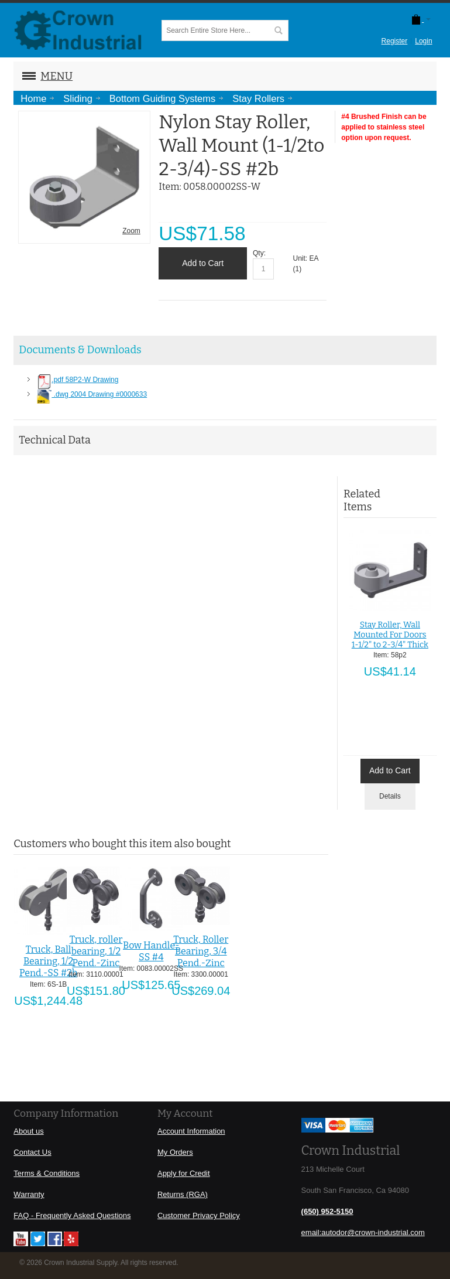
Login (423, 41)
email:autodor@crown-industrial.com (363, 1232)
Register (395, 41)
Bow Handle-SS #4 (151, 951)
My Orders (175, 1152)
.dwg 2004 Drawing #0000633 (92, 394)
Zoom (131, 231)
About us (28, 1131)
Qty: (259, 253)
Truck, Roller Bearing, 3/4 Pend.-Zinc (200, 951)
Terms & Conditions (46, 1173)
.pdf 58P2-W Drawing (77, 380)
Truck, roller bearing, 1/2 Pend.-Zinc (96, 951)
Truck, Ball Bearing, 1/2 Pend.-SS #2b (48, 961)
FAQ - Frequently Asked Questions (71, 1215)
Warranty (28, 1194)
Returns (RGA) (182, 1194)
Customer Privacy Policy (198, 1215)
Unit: (301, 258)
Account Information (191, 1131)
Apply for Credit (183, 1173)
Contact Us (32, 1152)
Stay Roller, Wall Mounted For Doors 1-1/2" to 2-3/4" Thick (390, 635)
